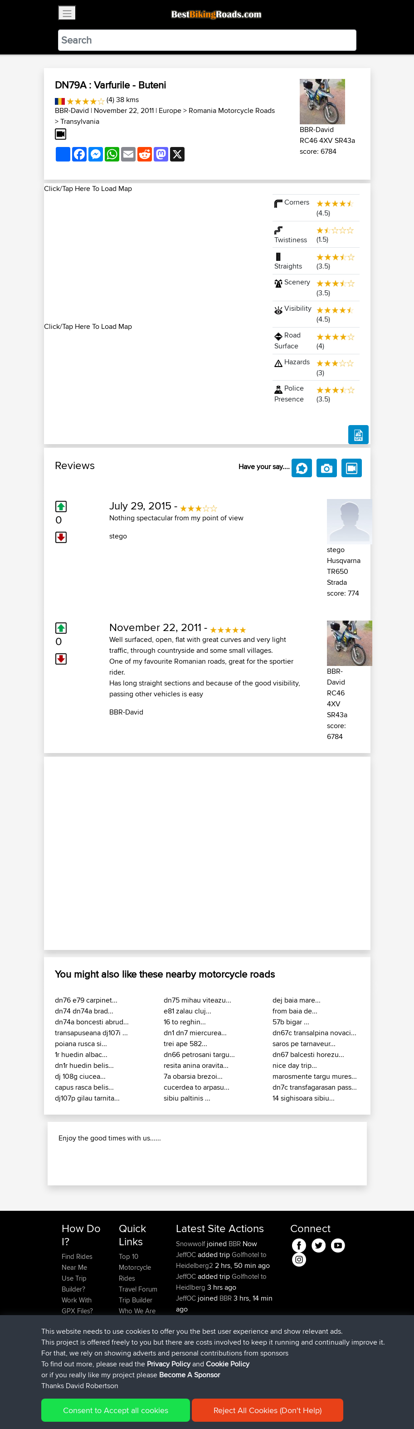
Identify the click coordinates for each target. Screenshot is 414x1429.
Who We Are (137, 1311)
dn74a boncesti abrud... (92, 1022)
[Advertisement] (153, 257)
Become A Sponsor (189, 1375)
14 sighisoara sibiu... (304, 1098)
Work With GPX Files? (77, 1305)
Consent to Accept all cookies (115, 1410)
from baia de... (295, 1011)
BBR (235, 1243)
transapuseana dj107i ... (91, 1033)
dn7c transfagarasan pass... (315, 1087)
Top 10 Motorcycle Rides (135, 1267)
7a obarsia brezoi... (193, 1076)
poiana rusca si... (81, 1043)
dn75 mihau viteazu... (197, 1000)
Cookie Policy (227, 1364)
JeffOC (187, 1254)
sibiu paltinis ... (187, 1098)
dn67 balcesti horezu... (308, 1054)
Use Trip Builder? (74, 1283)
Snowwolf (191, 1243)
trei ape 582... (185, 1043)
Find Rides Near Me (77, 1262)
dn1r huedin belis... (84, 1065)
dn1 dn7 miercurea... (195, 1033)
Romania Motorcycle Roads (232, 110)
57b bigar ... (291, 1022)
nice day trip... (295, 1065)
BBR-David (72, 110)
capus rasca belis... (84, 1087)
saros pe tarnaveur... (304, 1043)
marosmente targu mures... (315, 1076)
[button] (68, 853)
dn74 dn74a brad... (84, 1011)
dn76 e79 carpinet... (86, 1000)
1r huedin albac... (81, 1054)
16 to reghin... (185, 1022)
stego (118, 536)
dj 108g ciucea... (80, 1076)
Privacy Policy (168, 1364)
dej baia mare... (297, 1000)
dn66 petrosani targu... (199, 1054)
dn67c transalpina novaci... (314, 1033)
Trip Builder (135, 1300)
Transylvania (79, 121)
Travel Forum (138, 1289)
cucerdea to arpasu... (196, 1087)
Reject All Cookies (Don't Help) (267, 1410)
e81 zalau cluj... (187, 1011)
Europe (170, 110)
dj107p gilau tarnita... (87, 1098)
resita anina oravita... (196, 1065)
